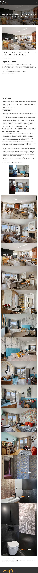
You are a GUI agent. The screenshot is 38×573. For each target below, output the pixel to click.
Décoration (12, 58)
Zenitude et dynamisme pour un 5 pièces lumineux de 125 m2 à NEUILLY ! (24, 19)
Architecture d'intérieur (6, 58)
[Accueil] (3, 19)
